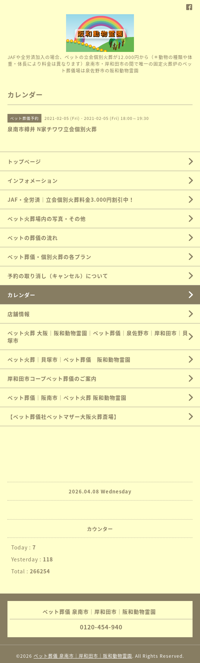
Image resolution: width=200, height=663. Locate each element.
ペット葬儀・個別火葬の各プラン (49, 256)
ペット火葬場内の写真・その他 (46, 218)
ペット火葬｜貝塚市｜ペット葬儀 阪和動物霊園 (69, 359)
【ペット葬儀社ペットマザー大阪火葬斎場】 (63, 416)
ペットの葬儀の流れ (32, 237)
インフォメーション (32, 180)
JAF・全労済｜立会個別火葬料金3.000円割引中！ (70, 199)
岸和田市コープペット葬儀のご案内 (52, 378)
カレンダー (21, 294)
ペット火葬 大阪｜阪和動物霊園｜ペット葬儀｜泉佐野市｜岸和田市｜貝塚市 (97, 336)
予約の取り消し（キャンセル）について (57, 275)
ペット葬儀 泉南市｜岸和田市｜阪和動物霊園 (83, 656)
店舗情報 (18, 313)
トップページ (24, 161)
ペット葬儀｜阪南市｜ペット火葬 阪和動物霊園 (66, 397)
